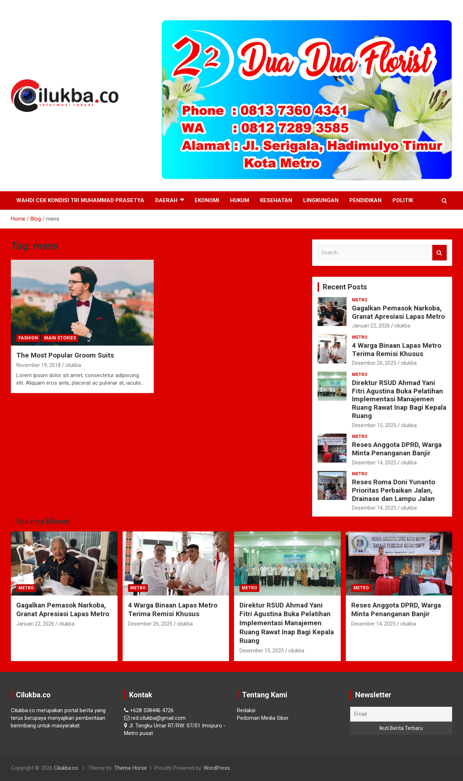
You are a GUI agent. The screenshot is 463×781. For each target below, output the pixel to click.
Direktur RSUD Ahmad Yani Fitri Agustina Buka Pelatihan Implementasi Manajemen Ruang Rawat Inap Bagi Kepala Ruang (399, 399)
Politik (402, 200)
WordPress (217, 768)
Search (439, 252)
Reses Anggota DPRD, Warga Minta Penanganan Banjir (397, 448)
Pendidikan (365, 200)
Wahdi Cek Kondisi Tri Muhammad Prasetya (80, 200)
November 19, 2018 (38, 365)
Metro (360, 299)
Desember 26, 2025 (374, 363)
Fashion (28, 338)
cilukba (73, 365)
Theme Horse (130, 768)
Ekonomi (207, 200)
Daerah (166, 200)
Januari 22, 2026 (371, 326)
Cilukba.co (66, 768)
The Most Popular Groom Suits (65, 355)
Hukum (239, 200)
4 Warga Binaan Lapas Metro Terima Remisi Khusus (396, 349)
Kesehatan (276, 200)
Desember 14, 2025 (374, 462)
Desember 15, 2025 (374, 425)
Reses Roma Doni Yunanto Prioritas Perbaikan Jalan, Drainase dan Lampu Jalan (393, 490)
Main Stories (60, 338)
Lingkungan (321, 200)
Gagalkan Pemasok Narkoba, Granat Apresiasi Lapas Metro (398, 312)
